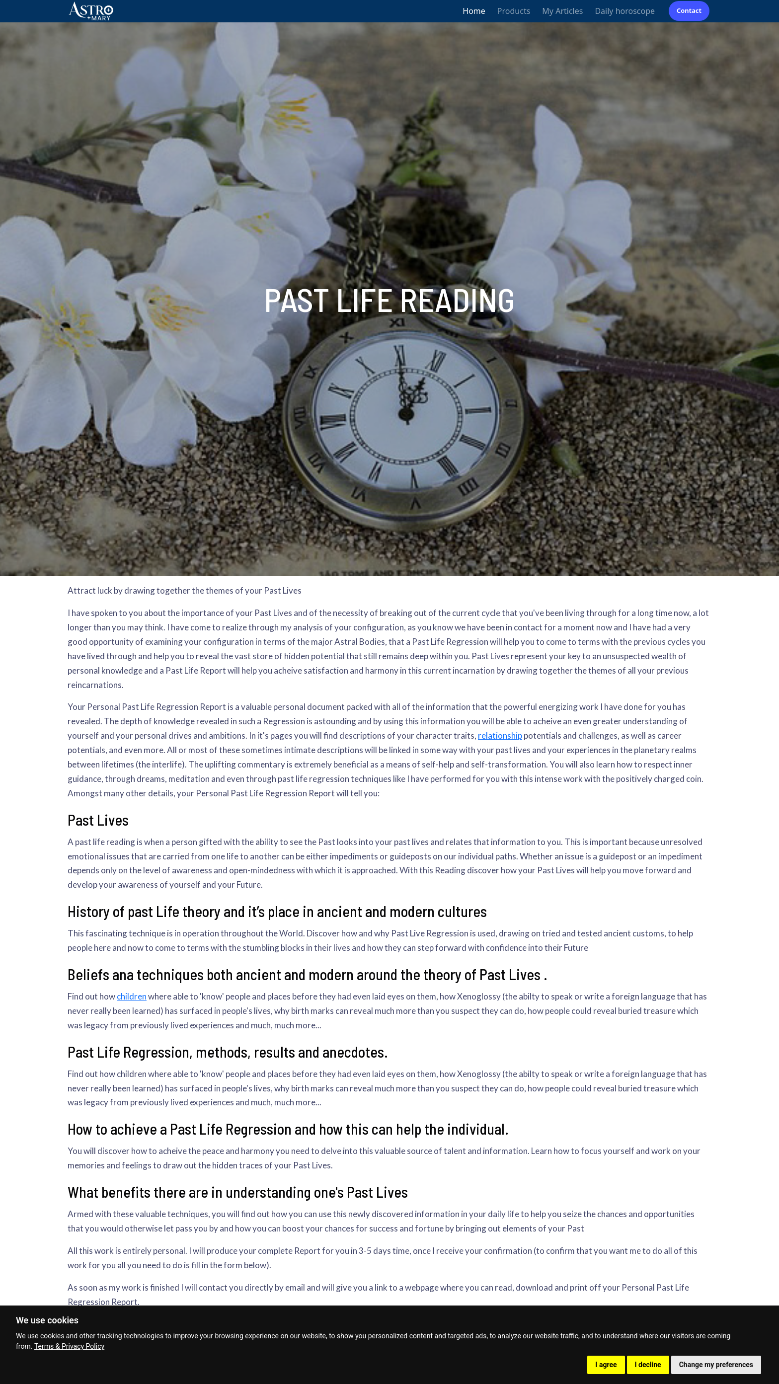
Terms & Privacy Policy (69, 1346)
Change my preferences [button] (716, 1365)
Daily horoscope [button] (625, 10)
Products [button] (514, 10)
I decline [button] (648, 1365)
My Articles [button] (562, 10)
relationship (500, 735)
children (132, 996)
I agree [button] (606, 1365)
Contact (689, 10)
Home (474, 10)
